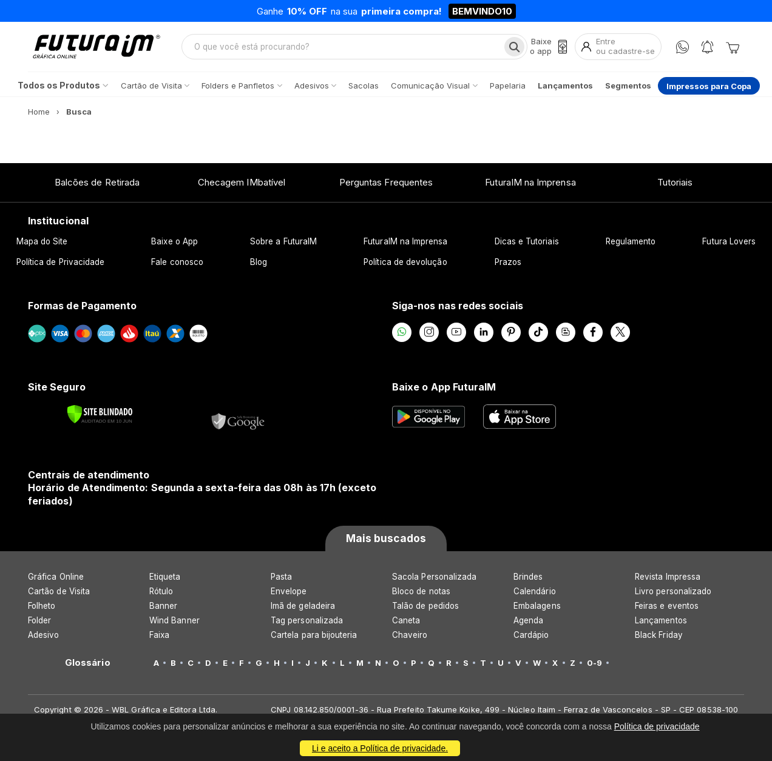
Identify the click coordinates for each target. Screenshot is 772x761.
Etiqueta (165, 577)
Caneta (406, 620)
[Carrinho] (732, 46)
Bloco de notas (421, 591)
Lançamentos (661, 620)
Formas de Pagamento (82, 306)
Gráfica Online (56, 577)
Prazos (508, 262)
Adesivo (43, 635)
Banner (163, 606)
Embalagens (537, 606)
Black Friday (659, 635)
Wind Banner (174, 620)
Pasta (281, 577)
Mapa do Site (42, 241)
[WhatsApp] (682, 47)
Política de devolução (405, 262)
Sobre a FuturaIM (283, 241)
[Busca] (514, 46)
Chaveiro (410, 635)
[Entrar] (618, 46)
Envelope (289, 591)
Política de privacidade (657, 726)
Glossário (87, 662)
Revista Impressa (667, 577)
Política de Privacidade (60, 262)
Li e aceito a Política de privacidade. (380, 748)
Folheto (41, 606)
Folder (39, 620)
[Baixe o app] (549, 46)
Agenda (528, 620)
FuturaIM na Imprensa (530, 182)
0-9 (594, 663)
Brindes (528, 577)
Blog (258, 262)
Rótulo (161, 591)
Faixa (159, 635)
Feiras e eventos (667, 606)
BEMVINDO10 (482, 11)
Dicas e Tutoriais (527, 241)
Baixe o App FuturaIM (444, 387)
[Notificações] (707, 47)
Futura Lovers (729, 241)
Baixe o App (174, 241)
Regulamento (631, 241)
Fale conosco (177, 262)
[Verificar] (100, 414)
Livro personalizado (673, 591)
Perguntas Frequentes (386, 182)
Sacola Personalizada (434, 577)
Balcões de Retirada (97, 182)
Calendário (534, 591)
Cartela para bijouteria (314, 635)
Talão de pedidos (425, 606)
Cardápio (531, 635)
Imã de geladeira (303, 606)
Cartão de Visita (59, 591)
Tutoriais (675, 182)
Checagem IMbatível (241, 182)
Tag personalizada (307, 620)
